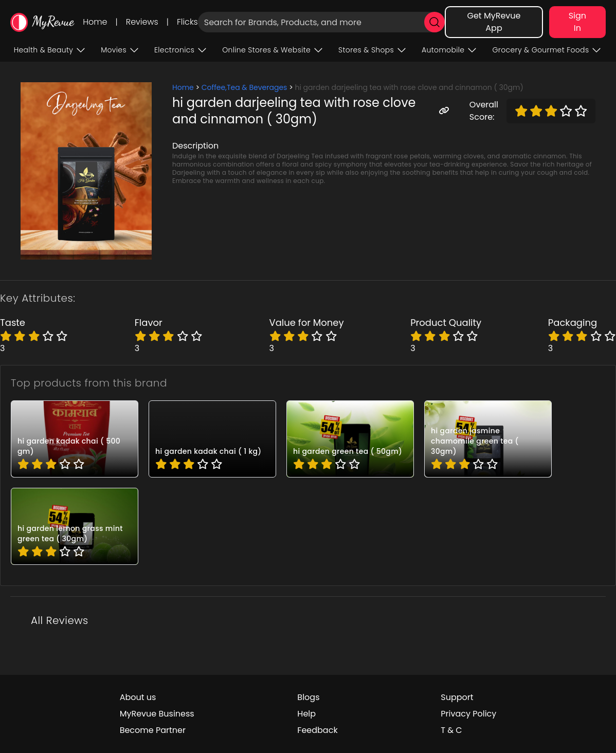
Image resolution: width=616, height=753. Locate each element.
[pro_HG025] (74, 438)
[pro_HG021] (74, 526)
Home (95, 22)
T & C (451, 730)
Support (457, 697)
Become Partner (153, 730)
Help (306, 714)
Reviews (142, 22)
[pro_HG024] (212, 438)
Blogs (308, 697)
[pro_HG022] (488, 438)
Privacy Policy (468, 714)
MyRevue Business (157, 714)
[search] (434, 22)
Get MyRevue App (493, 22)
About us (138, 697)
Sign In (577, 22)
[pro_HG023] (350, 438)
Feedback (317, 730)
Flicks (187, 22)
